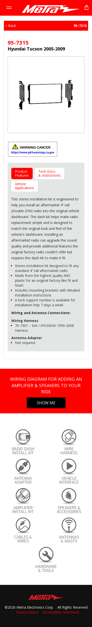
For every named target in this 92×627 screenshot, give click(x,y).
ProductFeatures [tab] (22, 173)
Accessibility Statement (61, 612)
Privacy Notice (27, 612)
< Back (10, 25)
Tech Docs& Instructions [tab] (49, 173)
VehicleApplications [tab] (24, 186)
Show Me (46, 403)
